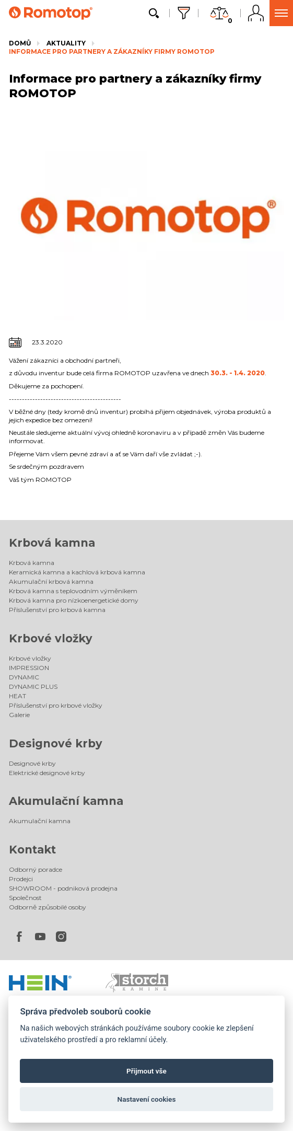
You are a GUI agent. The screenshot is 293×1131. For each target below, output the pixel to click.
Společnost (25, 898)
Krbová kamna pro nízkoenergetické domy (73, 600)
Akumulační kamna (66, 800)
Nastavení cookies (147, 1099)
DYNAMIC (24, 677)
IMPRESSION (29, 668)
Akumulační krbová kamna (51, 581)
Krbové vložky (50, 638)
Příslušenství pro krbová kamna (57, 610)
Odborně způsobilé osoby (47, 907)
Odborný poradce (35, 869)
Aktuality (66, 43)
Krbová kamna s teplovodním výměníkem (73, 591)
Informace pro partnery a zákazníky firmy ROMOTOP (112, 51)
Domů (20, 43)
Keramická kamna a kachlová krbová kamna (77, 572)
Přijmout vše (146, 1071)
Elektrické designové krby (47, 773)
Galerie (19, 715)
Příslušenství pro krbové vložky (55, 705)
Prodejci (21, 879)
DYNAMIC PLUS (33, 686)
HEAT (17, 696)
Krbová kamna (52, 542)
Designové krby (55, 743)
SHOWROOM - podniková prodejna (63, 888)
